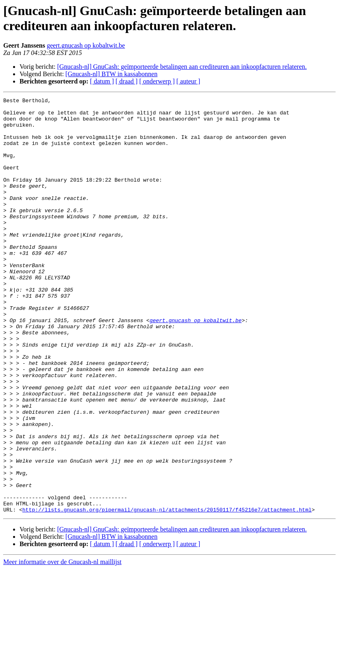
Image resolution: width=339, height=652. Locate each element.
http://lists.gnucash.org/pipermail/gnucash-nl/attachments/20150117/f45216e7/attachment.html (167, 592)
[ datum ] (102, 81)
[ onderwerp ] (157, 81)
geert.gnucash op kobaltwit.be (86, 45)
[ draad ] (127, 81)
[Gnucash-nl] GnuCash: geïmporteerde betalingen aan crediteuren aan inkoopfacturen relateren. (182, 66)
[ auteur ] (188, 81)
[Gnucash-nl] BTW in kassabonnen (112, 73)
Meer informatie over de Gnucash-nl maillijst (62, 644)
